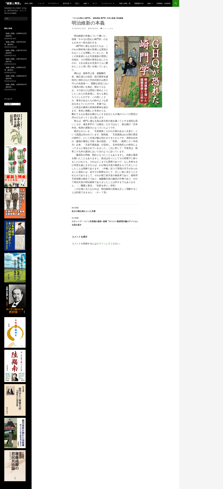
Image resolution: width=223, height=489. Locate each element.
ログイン (101, 243)
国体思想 (96, 18)
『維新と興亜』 (13, 3)
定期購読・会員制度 (163, 3)
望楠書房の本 (139, 3)
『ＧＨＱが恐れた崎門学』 (82, 18)
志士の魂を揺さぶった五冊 (105, 209)
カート (95, 3)
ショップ (41, 3)
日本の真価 (111, 18)
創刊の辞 (66, 3)
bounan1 (94, 28)
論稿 (149, 3)
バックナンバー (106, 3)
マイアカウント (53, 3)
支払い (77, 3)
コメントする (108, 28)
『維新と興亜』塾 (124, 3)
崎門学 (103, 18)
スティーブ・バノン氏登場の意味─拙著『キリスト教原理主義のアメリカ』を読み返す (105, 221)
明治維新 (119, 18)
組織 (85, 3)
